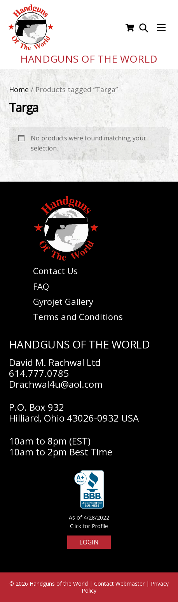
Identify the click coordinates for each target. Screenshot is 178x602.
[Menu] (161, 27)
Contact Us (55, 270)
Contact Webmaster (119, 583)
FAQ (41, 286)
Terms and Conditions (78, 316)
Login (89, 542)
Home (19, 89)
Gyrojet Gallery (63, 301)
